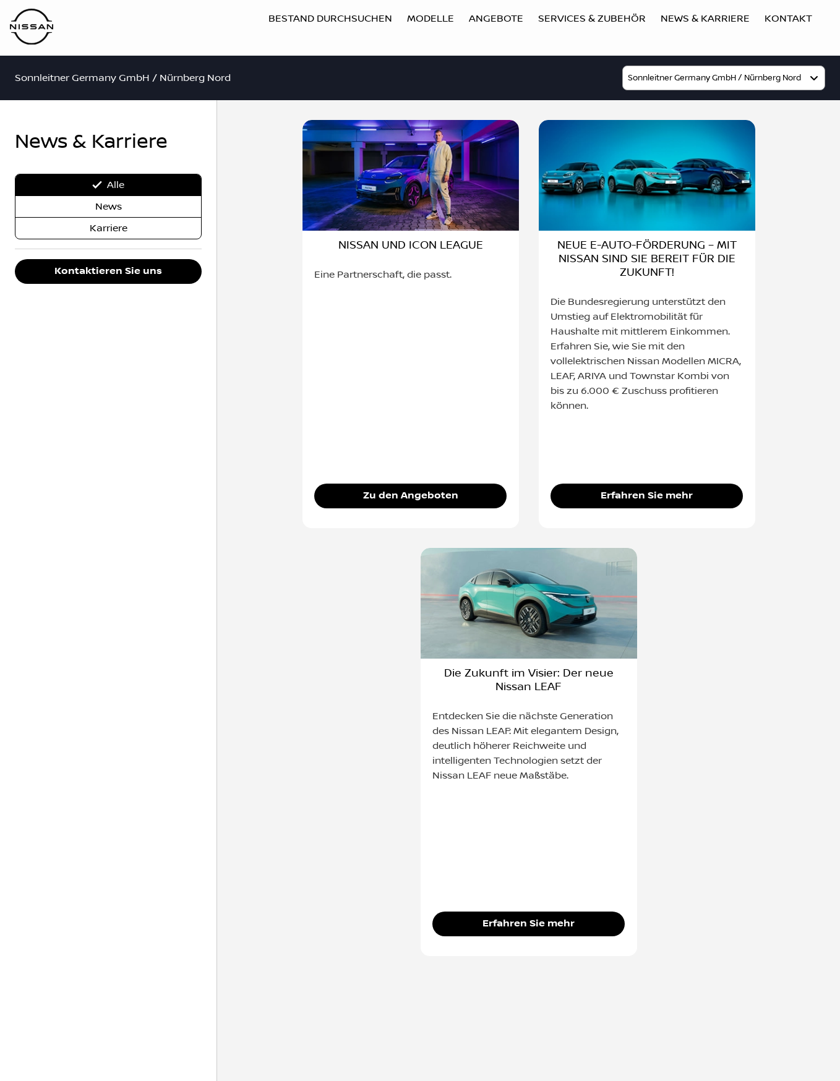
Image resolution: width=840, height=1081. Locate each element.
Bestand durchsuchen (330, 18)
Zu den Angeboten (410, 496)
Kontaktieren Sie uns (108, 271)
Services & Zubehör (592, 18)
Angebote (496, 18)
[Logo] (31, 28)
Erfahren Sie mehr (647, 496)
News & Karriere (705, 18)
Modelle (430, 18)
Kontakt (788, 18)
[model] (723, 78)
